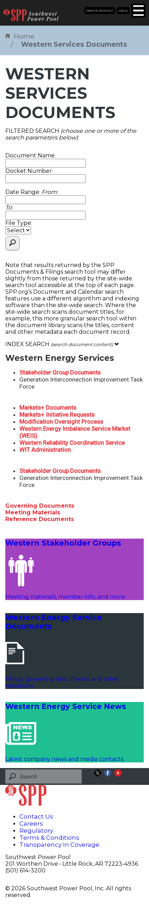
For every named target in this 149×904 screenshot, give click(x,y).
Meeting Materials (32, 512)
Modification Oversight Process (61, 421)
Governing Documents (39, 505)
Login (123, 10)
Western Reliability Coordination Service (72, 442)
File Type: (18, 223)
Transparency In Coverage (59, 844)
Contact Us (36, 816)
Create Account (99, 10)
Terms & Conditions (49, 837)
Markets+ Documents (47, 407)
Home (20, 36)
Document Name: (30, 155)
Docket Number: (29, 171)
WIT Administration (45, 449)
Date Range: (31, 192)
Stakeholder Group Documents (60, 372)
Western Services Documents (74, 44)
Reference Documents (39, 519)
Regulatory (36, 830)
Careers (31, 823)
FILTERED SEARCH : (70, 134)
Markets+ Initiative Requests (57, 414)
